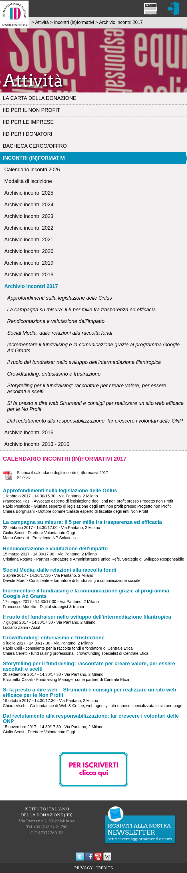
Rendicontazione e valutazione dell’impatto (55, 321)
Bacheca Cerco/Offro (35, 146)
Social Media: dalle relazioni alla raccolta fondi (59, 333)
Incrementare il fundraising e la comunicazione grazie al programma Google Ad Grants (93, 347)
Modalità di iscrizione (28, 181)
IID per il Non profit (31, 110)
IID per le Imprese (28, 122)
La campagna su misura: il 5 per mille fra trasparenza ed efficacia (81, 309)
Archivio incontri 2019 (28, 263)
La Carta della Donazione (39, 98)
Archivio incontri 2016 (28, 432)
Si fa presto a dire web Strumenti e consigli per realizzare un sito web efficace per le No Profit (95, 406)
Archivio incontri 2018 (28, 274)
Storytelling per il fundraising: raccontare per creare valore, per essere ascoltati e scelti (86, 388)
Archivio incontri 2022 (28, 228)
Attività (42, 22)
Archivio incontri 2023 (28, 216)
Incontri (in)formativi (34, 158)
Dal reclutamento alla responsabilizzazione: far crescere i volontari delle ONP (95, 421)
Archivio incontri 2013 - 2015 (36, 444)
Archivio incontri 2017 (31, 286)
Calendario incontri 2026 (32, 169)
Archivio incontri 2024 (28, 204)
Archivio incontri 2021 (28, 239)
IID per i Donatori (27, 134)
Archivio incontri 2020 (28, 251)
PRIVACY (83, 868)
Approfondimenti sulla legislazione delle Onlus (59, 298)
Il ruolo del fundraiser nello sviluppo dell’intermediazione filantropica (84, 362)
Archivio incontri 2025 (28, 193)
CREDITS (104, 868)
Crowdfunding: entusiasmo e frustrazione (53, 374)
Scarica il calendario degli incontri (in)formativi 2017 (62, 472)
